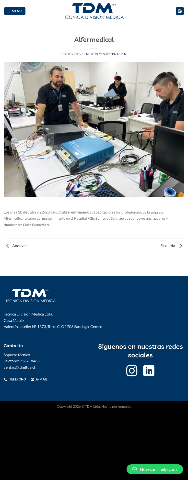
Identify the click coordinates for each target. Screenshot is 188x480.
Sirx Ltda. (172, 245)
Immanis (124, 406)
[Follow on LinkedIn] (148, 372)
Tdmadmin (118, 54)
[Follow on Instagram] (132, 372)
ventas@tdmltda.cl (19, 367)
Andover (15, 245)
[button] (155, 469)
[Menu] (15, 11)
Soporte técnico (17, 354)
